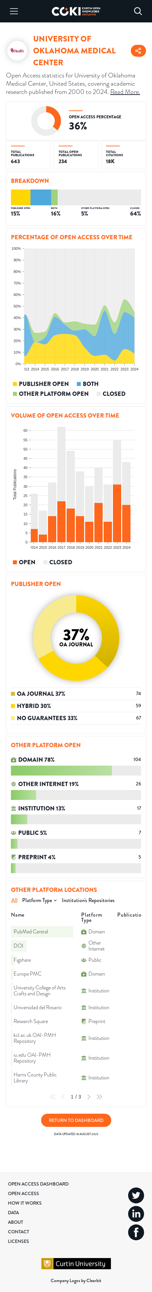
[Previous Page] (63, 1097)
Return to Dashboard (76, 1120)
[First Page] (52, 1097)
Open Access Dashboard (38, 1184)
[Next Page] (88, 1097)
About (15, 1222)
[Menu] (14, 11)
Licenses (18, 1241)
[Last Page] (99, 1097)
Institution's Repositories (88, 900)
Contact (18, 1231)
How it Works (25, 1203)
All (14, 900)
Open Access (23, 1193)
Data (13, 1212)
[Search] (138, 11)
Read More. (125, 92)
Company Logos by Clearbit (76, 1280)
